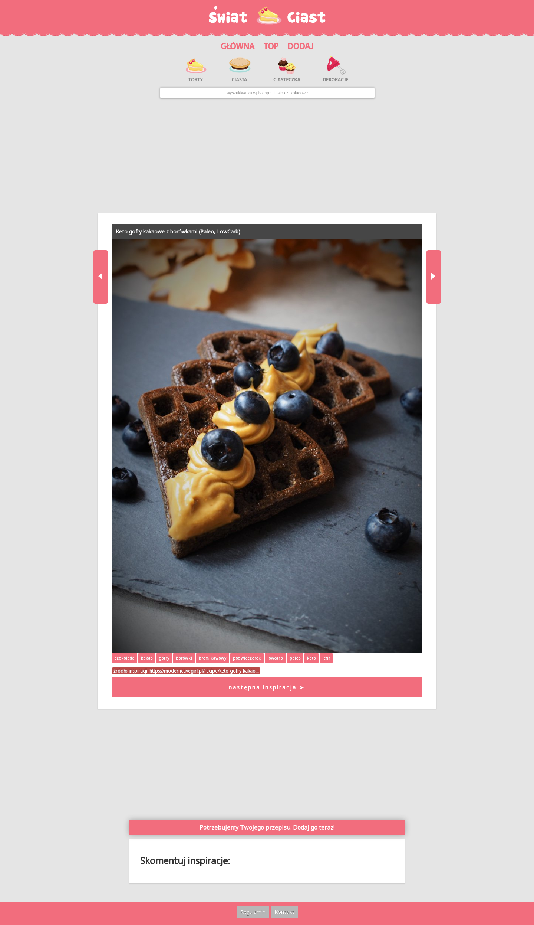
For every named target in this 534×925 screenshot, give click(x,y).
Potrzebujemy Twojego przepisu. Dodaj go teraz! (267, 827)
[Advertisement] (267, 155)
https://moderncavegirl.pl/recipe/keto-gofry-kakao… (204, 671)
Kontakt (284, 911)
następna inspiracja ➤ (267, 687)
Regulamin (253, 911)
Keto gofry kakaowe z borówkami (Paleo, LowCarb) (178, 231)
